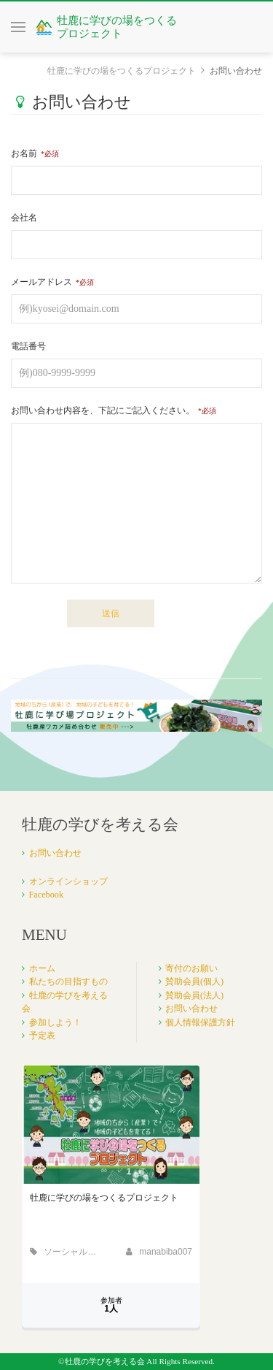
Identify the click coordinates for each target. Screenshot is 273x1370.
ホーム (42, 968)
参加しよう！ (55, 1022)
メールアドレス (41, 282)
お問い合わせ (55, 853)
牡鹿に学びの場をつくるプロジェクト (121, 71)
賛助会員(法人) (194, 995)
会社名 (24, 218)
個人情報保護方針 (200, 1022)
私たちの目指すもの (68, 981)
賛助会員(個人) (194, 981)
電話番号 (28, 346)
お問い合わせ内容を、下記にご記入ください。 (102, 410)
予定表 (42, 1035)
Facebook (46, 894)
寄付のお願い (191, 968)
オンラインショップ (68, 881)
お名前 (24, 153)
